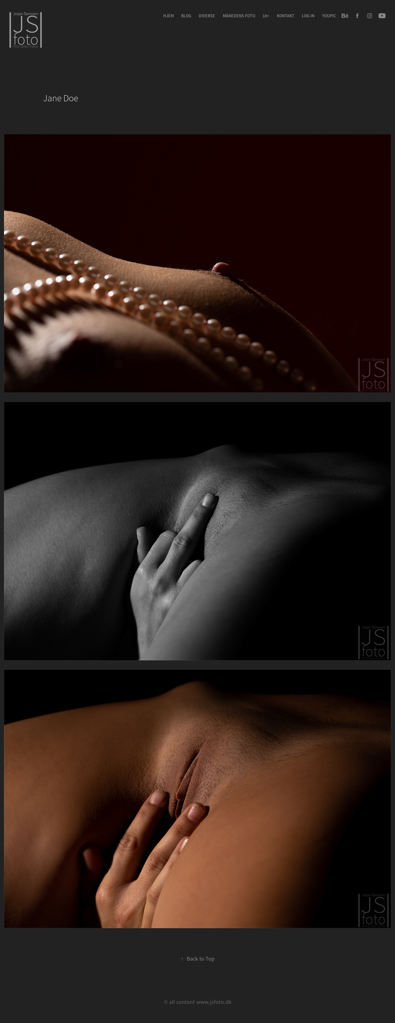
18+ (266, 16)
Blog (186, 16)
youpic (329, 16)
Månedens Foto (239, 16)
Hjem (168, 16)
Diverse (207, 16)
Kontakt (285, 16)
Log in (308, 16)
